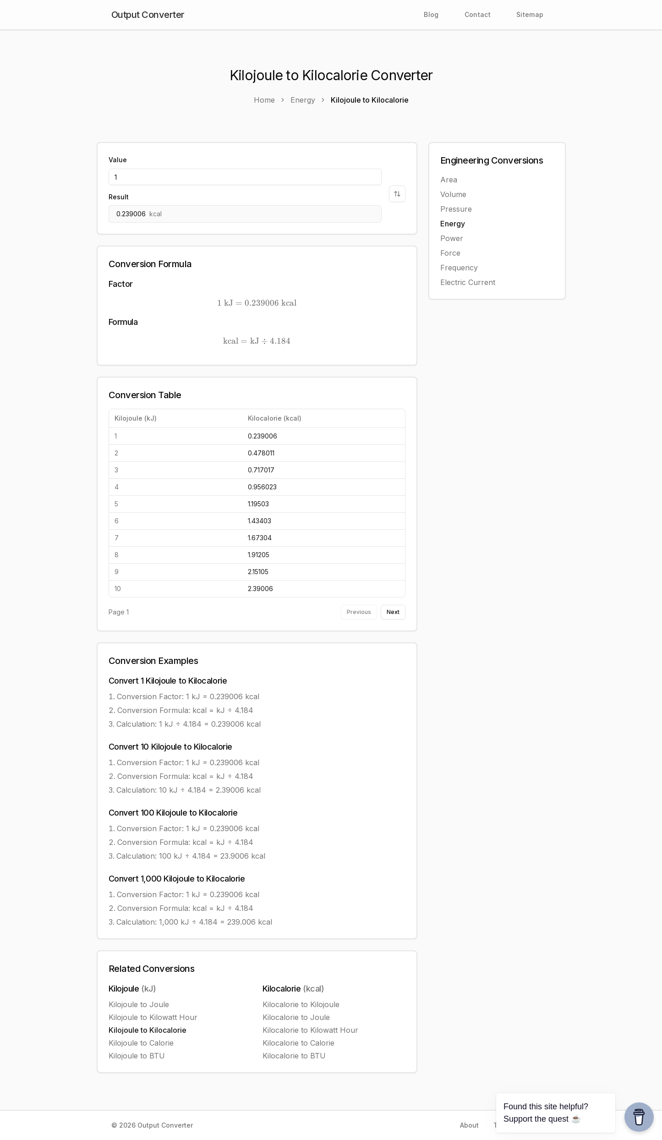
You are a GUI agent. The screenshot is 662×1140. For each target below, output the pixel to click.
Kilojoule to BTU (137, 1055)
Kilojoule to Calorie (141, 1042)
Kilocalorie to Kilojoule (301, 1004)
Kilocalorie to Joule (296, 1017)
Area (448, 179)
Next (393, 611)
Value (118, 160)
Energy (452, 223)
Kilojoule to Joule (139, 1004)
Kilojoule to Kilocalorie (147, 1030)
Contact (478, 14)
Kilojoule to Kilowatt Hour (153, 1017)
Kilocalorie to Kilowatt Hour (310, 1030)
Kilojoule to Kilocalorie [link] (370, 99)
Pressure (456, 209)
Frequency (459, 267)
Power (451, 238)
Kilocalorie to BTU (294, 1055)
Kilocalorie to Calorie (298, 1042)
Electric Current (467, 282)
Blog (431, 14)
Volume (453, 194)
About (469, 1125)
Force (450, 253)
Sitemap (529, 14)
